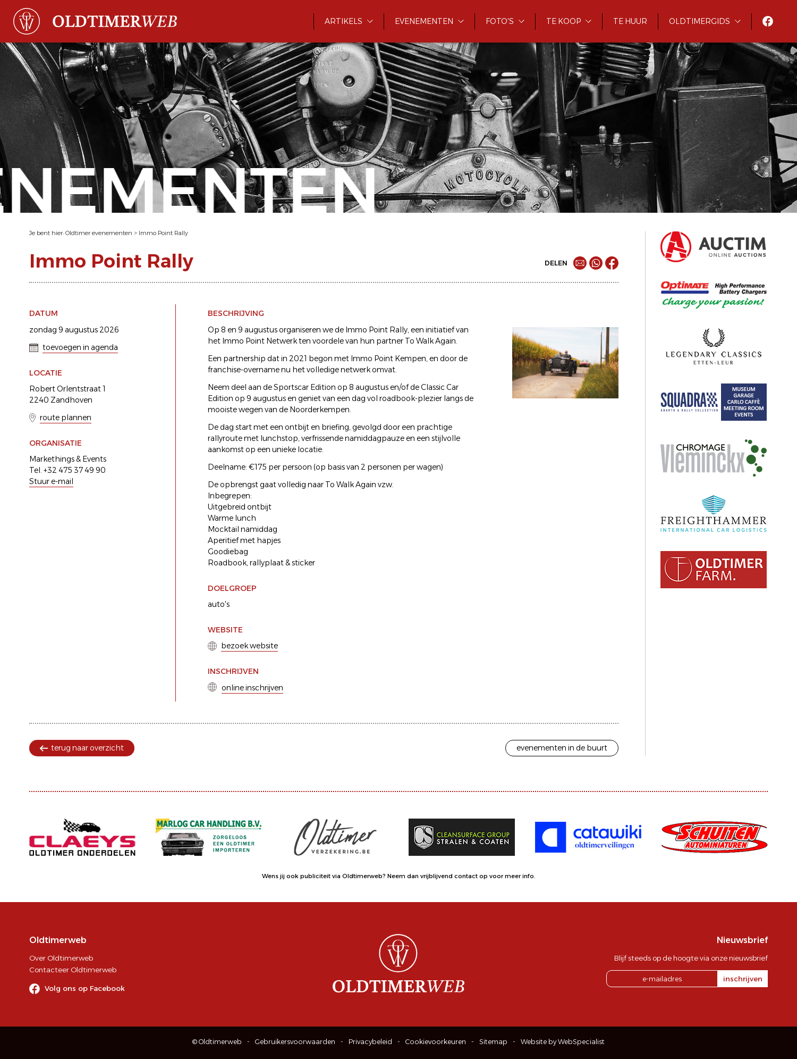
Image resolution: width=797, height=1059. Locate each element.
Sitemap (493, 1042)
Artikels (343, 21)
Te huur (630, 21)
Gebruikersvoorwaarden (295, 1042)
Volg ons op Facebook (85, 988)
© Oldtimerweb (217, 1042)
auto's (219, 604)
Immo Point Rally (163, 233)
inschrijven (742, 978)
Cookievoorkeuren (435, 1042)
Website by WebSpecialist (563, 1042)
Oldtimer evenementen (98, 233)
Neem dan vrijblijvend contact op (437, 876)
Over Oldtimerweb (61, 958)
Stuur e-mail (51, 481)
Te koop (563, 21)
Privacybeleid (370, 1042)
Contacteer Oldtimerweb (72, 969)
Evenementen (424, 21)
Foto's (500, 21)
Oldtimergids (699, 21)
